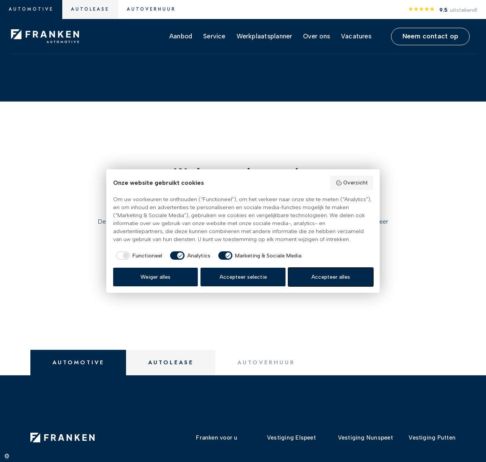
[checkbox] (138, 255)
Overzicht (352, 182)
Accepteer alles (330, 277)
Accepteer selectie (243, 277)
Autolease (90, 9)
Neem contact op (430, 36)
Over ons (316, 36)
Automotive (31, 9)
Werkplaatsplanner (264, 36)
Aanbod (180, 36)
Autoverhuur (151, 9)
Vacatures (356, 36)
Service (214, 36)
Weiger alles (155, 277)
